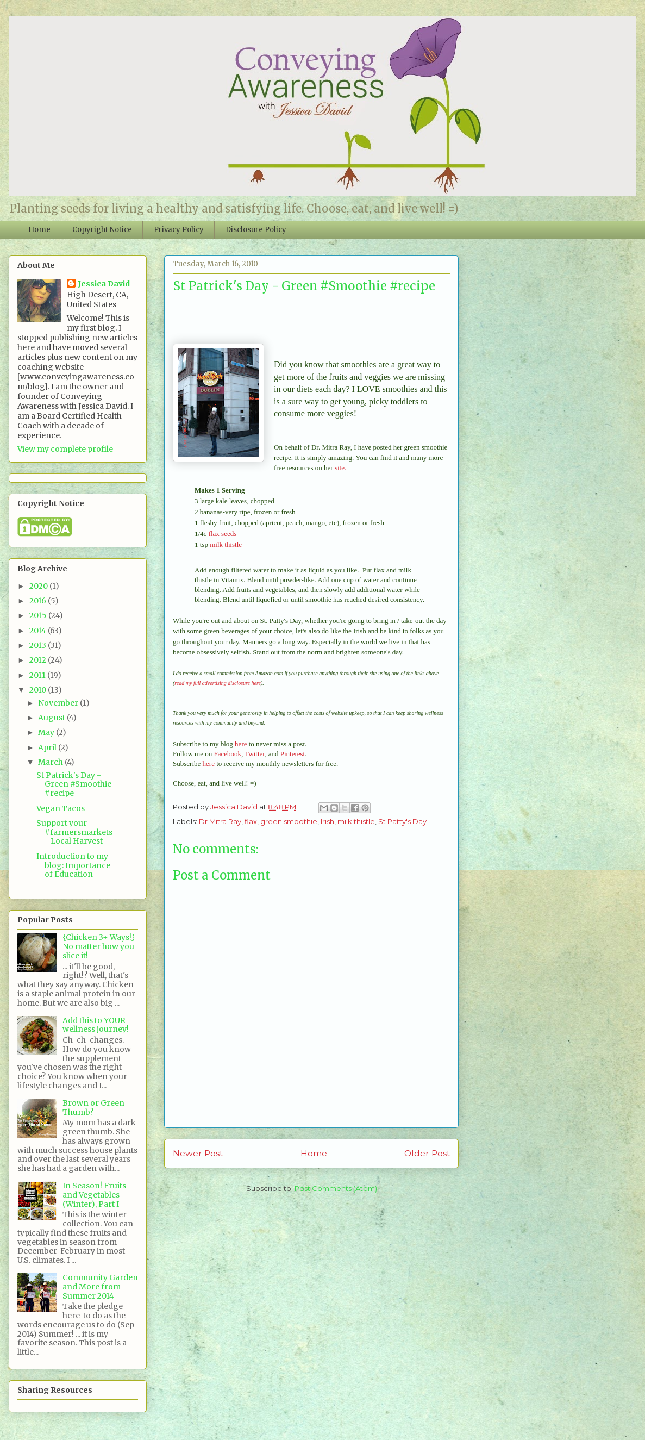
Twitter (255, 754)
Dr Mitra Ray (220, 821)
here (241, 744)
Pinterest (292, 754)
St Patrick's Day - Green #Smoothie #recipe (73, 784)
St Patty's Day (402, 821)
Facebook (227, 754)
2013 (38, 645)
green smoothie (288, 821)
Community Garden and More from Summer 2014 (100, 1287)
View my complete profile (65, 449)
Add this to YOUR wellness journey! (95, 1024)
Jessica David (104, 284)
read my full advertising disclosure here (217, 683)
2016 (38, 601)
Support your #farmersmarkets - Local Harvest (74, 832)
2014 (38, 630)
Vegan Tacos (60, 808)
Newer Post (198, 1153)
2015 (38, 615)
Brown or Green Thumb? (93, 1107)
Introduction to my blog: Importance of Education (73, 865)
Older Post (427, 1153)
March (51, 762)
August (52, 717)
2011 (38, 675)
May (47, 732)
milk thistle (226, 544)
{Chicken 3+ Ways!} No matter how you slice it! (98, 946)
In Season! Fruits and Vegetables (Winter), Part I (94, 1195)
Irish (327, 821)
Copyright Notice (102, 229)
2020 (39, 586)
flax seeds (223, 533)
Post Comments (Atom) (336, 1188)
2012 (38, 660)
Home (39, 229)
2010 (38, 690)
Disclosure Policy (256, 229)
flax (251, 821)
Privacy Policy (179, 229)
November (59, 703)
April (48, 747)
